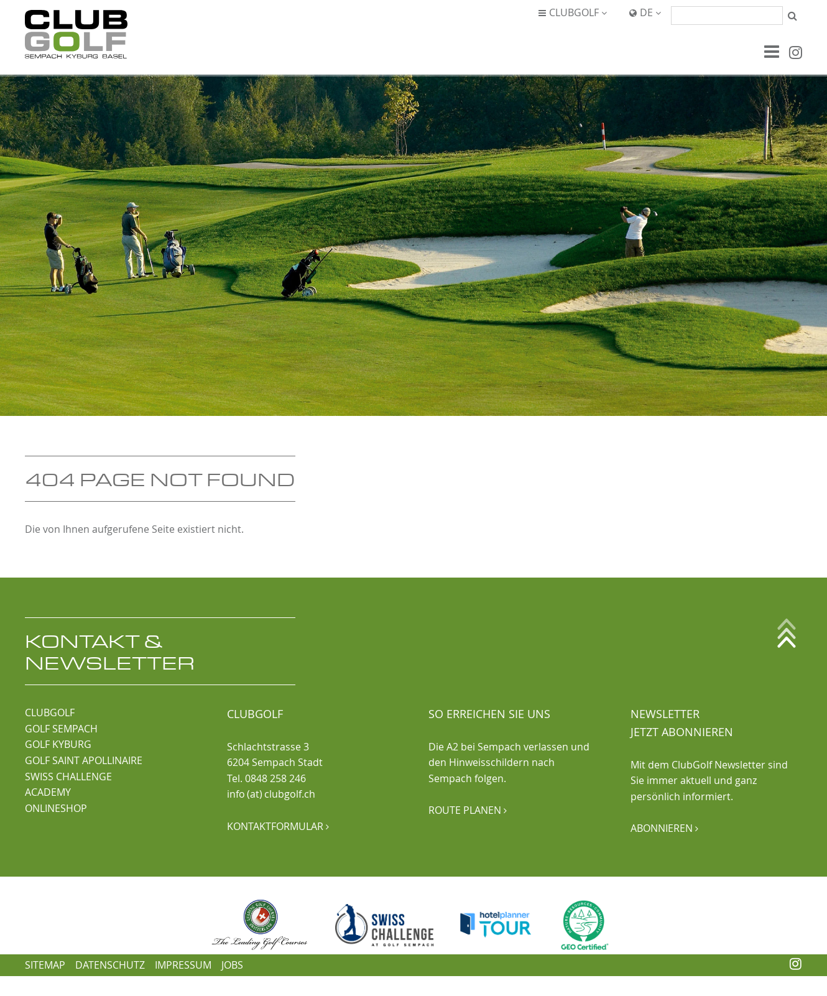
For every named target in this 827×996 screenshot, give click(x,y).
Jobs (232, 965)
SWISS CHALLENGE (68, 776)
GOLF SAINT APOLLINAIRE (83, 760)
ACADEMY (48, 792)
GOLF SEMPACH (61, 728)
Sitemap (45, 965)
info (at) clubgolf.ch (271, 794)
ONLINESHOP (56, 808)
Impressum (183, 965)
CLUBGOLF (50, 712)
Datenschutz (110, 965)
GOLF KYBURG (58, 744)
